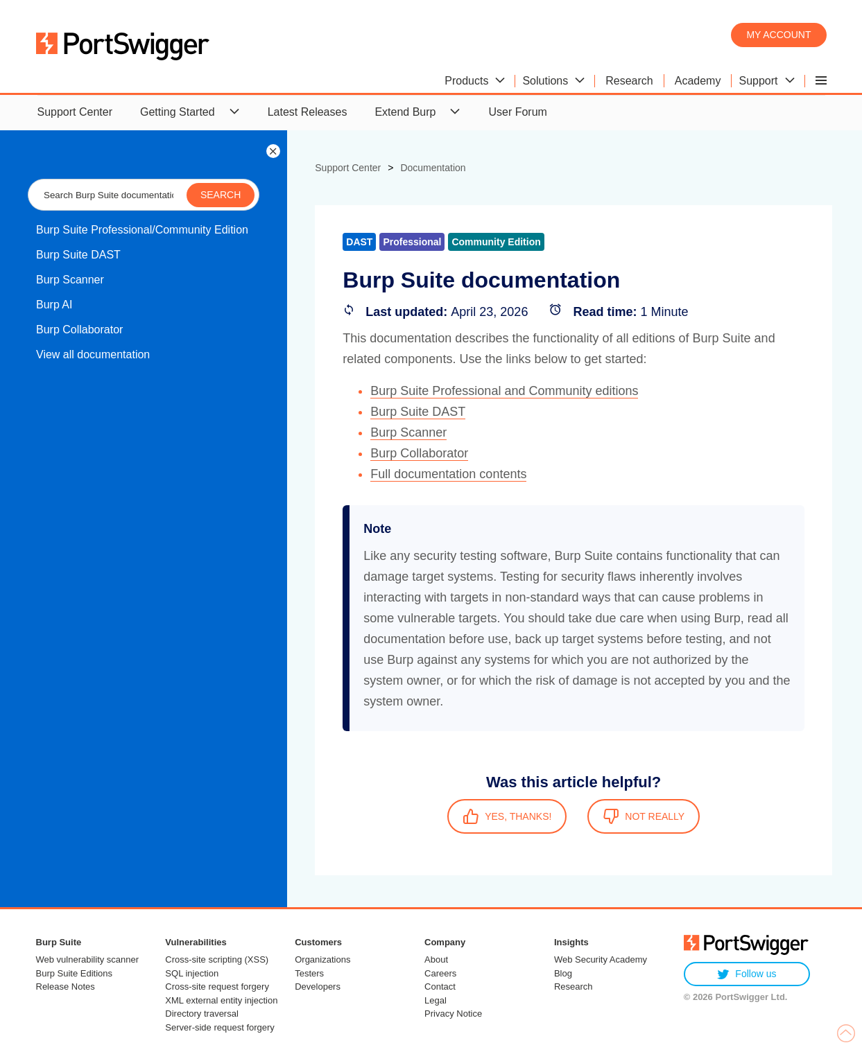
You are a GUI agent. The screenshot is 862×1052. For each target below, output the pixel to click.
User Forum (517, 112)
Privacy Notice (453, 1013)
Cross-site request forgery (217, 986)
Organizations (322, 959)
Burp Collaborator (79, 329)
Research (573, 986)
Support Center (75, 112)
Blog (563, 973)
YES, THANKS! (507, 816)
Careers (440, 973)
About (436, 959)
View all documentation (93, 354)
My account (778, 34)
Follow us (746, 974)
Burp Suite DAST (78, 255)
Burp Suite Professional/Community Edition (142, 230)
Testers (309, 973)
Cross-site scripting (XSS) (216, 959)
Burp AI (54, 304)
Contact (440, 986)
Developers (318, 986)
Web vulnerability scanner (87, 959)
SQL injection (191, 973)
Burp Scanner (70, 280)
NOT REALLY (643, 816)
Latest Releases (307, 112)
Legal (435, 1000)
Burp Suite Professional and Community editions (504, 391)
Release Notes (65, 986)
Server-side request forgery (220, 1027)
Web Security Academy (600, 959)
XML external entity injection (221, 1000)
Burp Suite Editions (74, 973)
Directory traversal (201, 1013)
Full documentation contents (448, 474)
